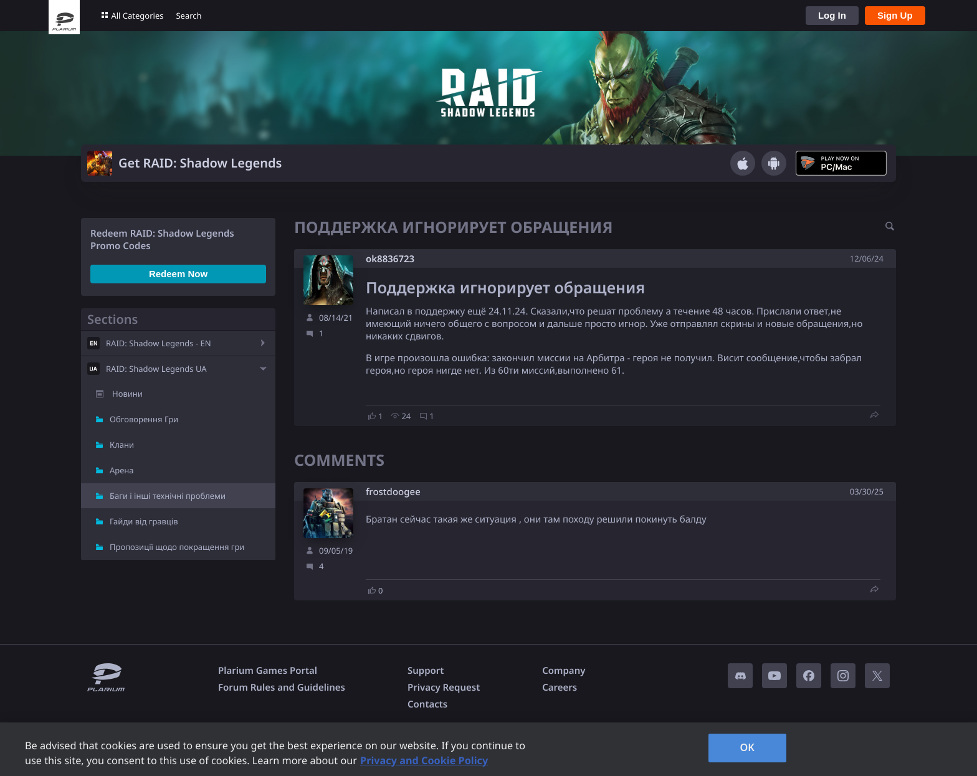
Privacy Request (443, 687)
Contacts (427, 704)
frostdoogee (393, 492)
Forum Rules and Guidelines (281, 687)
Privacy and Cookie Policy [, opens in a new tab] (424, 760)
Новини (127, 393)
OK (747, 747)
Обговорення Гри (144, 419)
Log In (832, 15)
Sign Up (895, 15)
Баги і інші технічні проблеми (168, 495)
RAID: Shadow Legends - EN (158, 343)
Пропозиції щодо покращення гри (177, 546)
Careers (559, 687)
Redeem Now (178, 273)
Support (425, 671)
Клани (122, 444)
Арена (122, 470)
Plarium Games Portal (267, 671)
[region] (488, 749)
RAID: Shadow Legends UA (156, 368)
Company (563, 671)
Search (188, 15)
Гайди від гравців (144, 521)
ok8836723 (390, 259)
